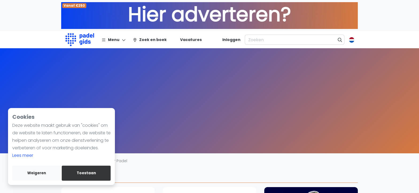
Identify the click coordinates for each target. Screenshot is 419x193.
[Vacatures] (187, 39)
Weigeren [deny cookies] (36, 173)
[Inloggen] (231, 39)
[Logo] (79, 39)
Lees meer (22, 155)
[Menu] (113, 39)
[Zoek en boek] (150, 39)
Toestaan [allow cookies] (86, 173)
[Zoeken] (340, 40)
